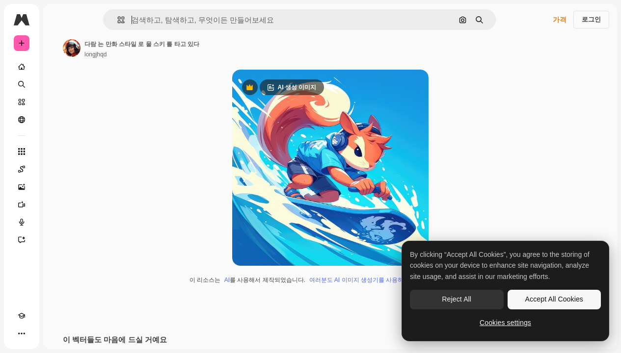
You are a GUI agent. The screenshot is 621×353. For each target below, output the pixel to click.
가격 (560, 20)
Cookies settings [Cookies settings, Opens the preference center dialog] (505, 323)
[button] (117, 20)
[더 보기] (21, 333)
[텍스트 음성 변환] (21, 222)
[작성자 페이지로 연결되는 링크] (72, 48)
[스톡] (21, 102)
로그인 (591, 19)
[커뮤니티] (21, 119)
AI (227, 280)
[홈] (21, 67)
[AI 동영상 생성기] (21, 204)
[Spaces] (21, 169)
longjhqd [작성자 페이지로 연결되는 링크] (95, 54)
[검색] (21, 84)
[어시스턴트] (21, 240)
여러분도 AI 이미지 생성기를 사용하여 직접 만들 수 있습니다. (390, 280)
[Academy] (21, 316)
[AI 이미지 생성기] (21, 187)
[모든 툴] (21, 151)
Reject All (456, 299)
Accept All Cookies (554, 299)
